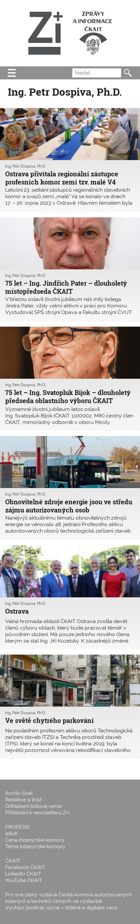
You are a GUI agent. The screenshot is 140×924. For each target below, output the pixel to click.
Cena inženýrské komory (34, 840)
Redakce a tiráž (23, 799)
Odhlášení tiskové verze (33, 806)
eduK (11, 833)
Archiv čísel (19, 793)
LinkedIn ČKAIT (23, 874)
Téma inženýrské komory (35, 846)
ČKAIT (12, 861)
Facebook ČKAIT (25, 867)
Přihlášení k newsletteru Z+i (37, 812)
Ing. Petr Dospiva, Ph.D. (25, 166)
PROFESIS (17, 827)
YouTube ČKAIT (23, 880)
